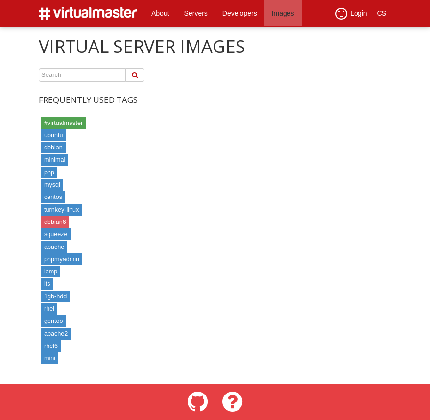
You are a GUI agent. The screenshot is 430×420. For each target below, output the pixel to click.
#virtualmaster (63, 123)
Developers (239, 13)
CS (381, 13)
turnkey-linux (61, 209)
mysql (52, 184)
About (160, 13)
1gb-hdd (55, 296)
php (49, 172)
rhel (49, 308)
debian (53, 147)
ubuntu (53, 135)
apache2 (56, 333)
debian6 (55, 222)
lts (47, 283)
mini (49, 358)
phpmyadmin (61, 259)
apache (54, 247)
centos (53, 197)
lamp (50, 271)
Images (283, 13)
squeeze (56, 234)
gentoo (53, 321)
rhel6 (51, 346)
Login (351, 14)
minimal (54, 159)
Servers (196, 13)
